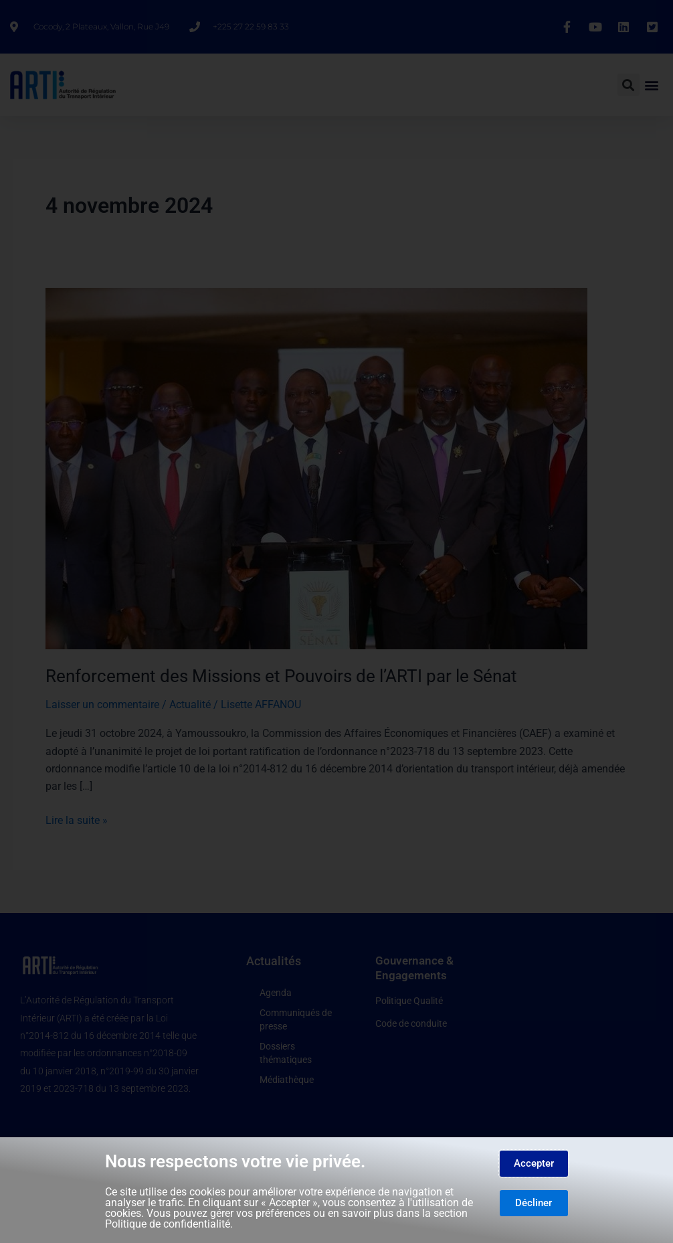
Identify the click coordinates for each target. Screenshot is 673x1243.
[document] (336, 621)
